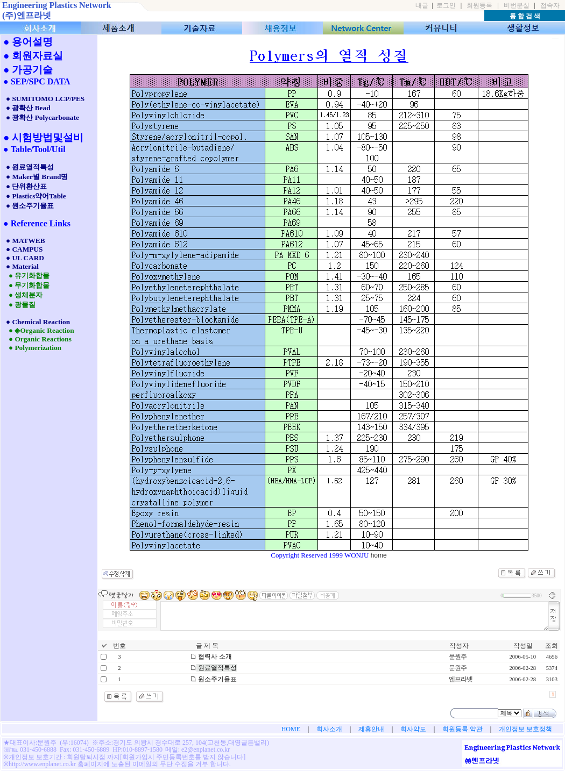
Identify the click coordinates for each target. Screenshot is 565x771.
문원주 (458, 656)
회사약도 (413, 729)
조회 (551, 645)
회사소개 (329, 729)
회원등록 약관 (462, 729)
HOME (290, 729)
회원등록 (479, 5)
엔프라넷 (460, 679)
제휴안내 (371, 729)
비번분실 (516, 5)
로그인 (446, 5)
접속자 (550, 5)
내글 (421, 5)
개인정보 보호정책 (525, 729)
